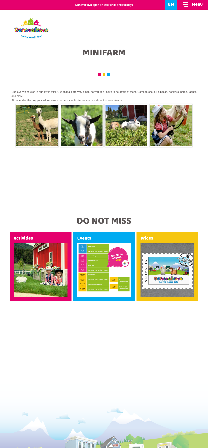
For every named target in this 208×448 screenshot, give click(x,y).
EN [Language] (171, 4)
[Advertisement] (104, 180)
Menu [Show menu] (193, 4)
